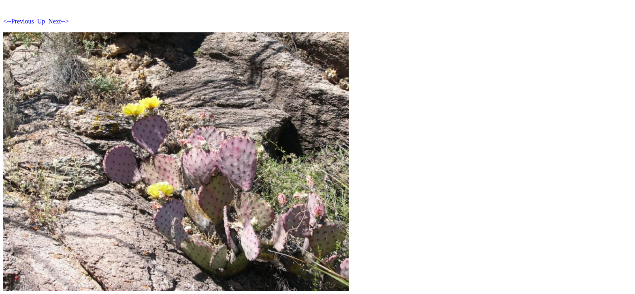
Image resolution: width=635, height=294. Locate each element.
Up (41, 21)
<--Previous (18, 21)
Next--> (58, 21)
